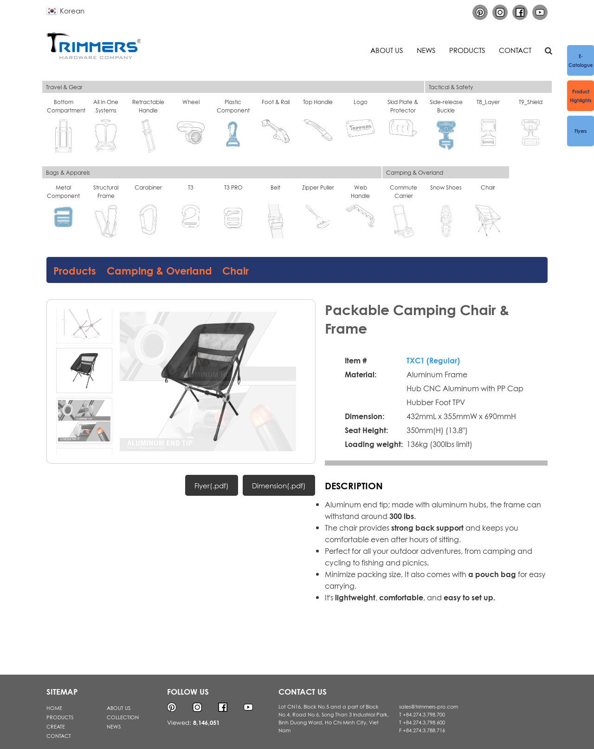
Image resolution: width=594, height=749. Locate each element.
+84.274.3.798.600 (424, 722)
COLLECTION (123, 717)
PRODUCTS (59, 717)
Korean (72, 10)
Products (467, 49)
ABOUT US (118, 707)
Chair (235, 270)
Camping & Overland (159, 270)
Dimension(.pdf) (279, 485)
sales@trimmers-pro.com (428, 706)
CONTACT (58, 735)
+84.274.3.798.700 (424, 714)
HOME (54, 707)
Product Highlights (580, 95)
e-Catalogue (580, 60)
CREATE (55, 726)
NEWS (114, 726)
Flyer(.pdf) (211, 485)
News (426, 49)
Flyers (581, 130)
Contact (515, 49)
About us (386, 49)
